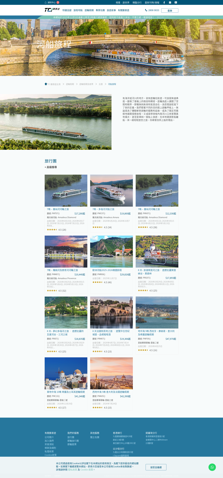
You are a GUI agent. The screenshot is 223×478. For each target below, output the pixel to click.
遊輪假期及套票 (86, 84)
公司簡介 (49, 437)
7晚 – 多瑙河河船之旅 (103, 209)
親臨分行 (137, 2)
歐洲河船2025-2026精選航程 (107, 270)
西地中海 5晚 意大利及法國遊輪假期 (110, 391)
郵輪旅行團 (73, 440)
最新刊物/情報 (152, 2)
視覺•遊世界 (122, 2)
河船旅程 (112, 84)
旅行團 (70, 437)
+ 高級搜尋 (51, 167)
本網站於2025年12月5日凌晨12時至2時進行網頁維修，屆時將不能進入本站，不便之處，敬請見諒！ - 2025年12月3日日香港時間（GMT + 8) (124, 17)
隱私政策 (72, 469)
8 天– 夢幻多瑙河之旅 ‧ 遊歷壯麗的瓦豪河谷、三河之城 (65, 332)
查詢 (170, 10)
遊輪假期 (70, 84)
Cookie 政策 (86, 469)
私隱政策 (49, 451)
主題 (101, 84)
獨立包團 (94, 437)
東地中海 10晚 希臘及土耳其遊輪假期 (66, 391)
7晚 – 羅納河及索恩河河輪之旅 (62, 270)
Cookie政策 (51, 455)
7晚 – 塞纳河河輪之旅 (58, 209)
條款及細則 (50, 447)
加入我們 (49, 440)
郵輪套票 (72, 444)
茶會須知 (49, 444)
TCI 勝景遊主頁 (54, 84)
